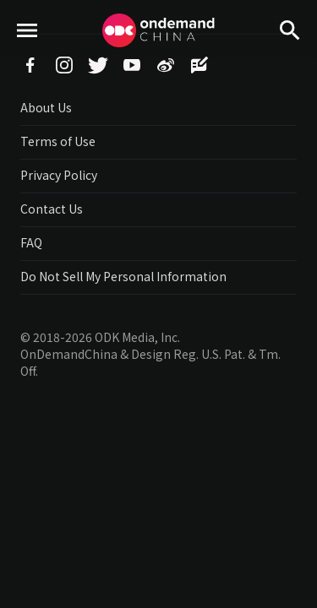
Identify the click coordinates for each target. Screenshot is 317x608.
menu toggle (27, 59)
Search (289, 59)
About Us (46, 107)
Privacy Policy (58, 174)
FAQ (31, 242)
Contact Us (51, 208)
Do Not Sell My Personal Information (123, 276)
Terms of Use (58, 141)
